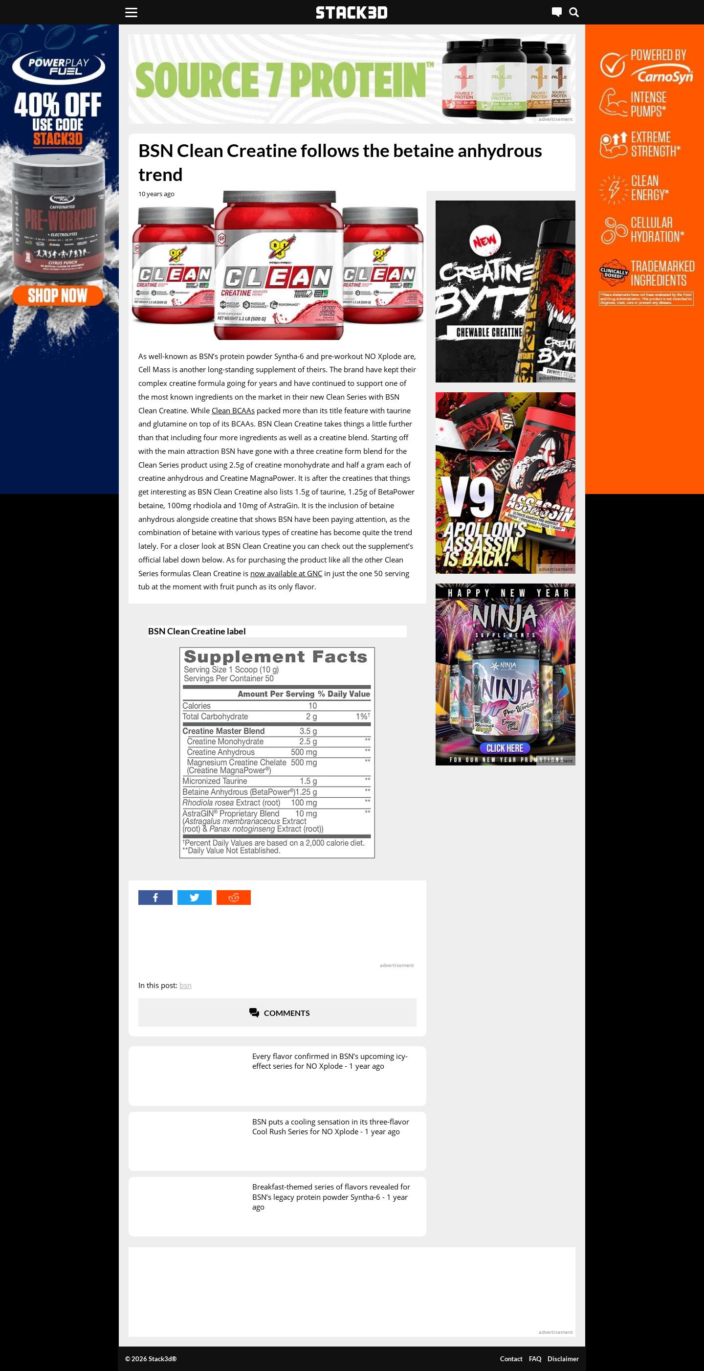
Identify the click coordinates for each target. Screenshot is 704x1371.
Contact (511, 1359)
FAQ (535, 1359)
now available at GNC (286, 573)
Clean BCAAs (233, 410)
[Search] (574, 12)
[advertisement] (352, 79)
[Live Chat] (557, 12)
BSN (185, 985)
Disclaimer (563, 1359)
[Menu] (131, 12)
